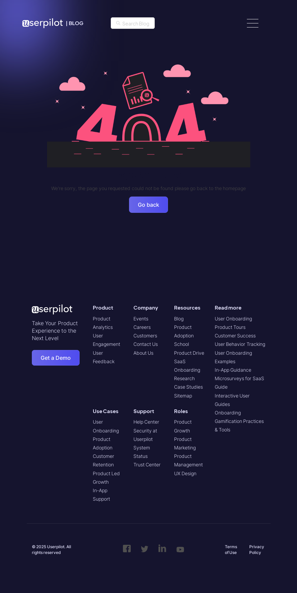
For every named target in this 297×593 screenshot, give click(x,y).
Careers (142, 327)
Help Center (146, 422)
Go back (148, 204)
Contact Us (145, 344)
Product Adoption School (184, 335)
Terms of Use (231, 549)
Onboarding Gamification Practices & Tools (239, 421)
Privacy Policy (256, 549)
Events (140, 318)
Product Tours (230, 327)
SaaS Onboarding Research (187, 369)
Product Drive (189, 353)
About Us (143, 353)
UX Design (185, 473)
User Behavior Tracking (240, 344)
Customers (145, 335)
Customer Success (235, 335)
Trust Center (147, 464)
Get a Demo (56, 357)
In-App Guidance (233, 370)
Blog (179, 318)
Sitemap (183, 396)
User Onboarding (233, 318)
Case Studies (188, 387)
